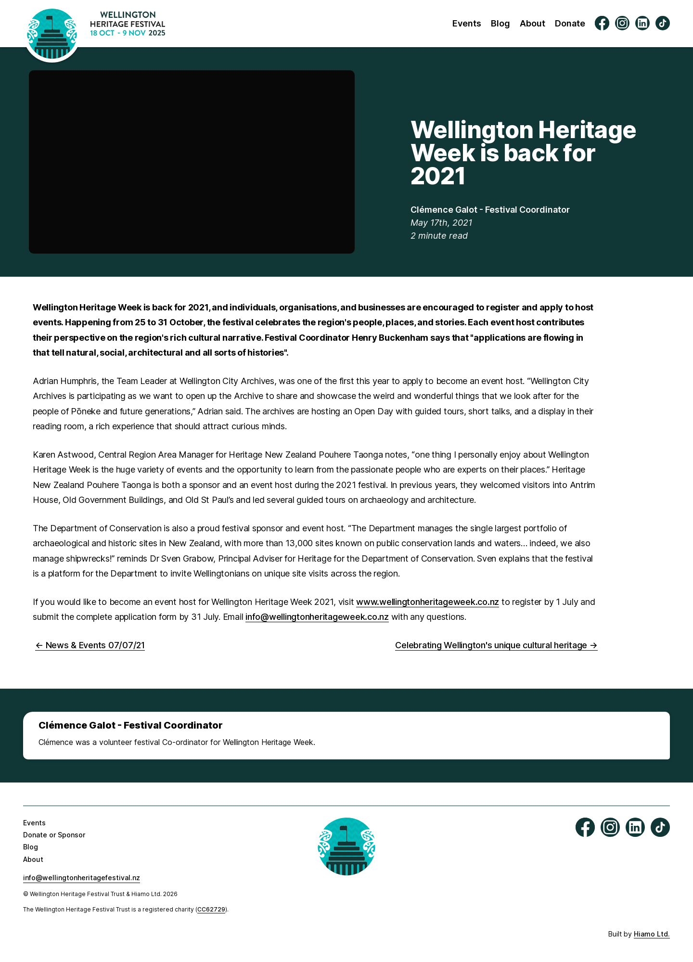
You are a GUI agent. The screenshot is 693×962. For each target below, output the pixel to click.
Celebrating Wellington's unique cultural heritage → (496, 645)
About (532, 23)
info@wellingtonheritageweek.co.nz (317, 617)
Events (466, 23)
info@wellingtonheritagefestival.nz (81, 877)
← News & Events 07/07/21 (90, 645)
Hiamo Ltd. (652, 934)
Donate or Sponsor (54, 835)
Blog (500, 23)
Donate (570, 23)
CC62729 (211, 909)
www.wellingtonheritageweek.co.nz (427, 602)
